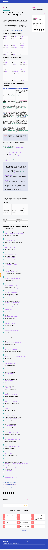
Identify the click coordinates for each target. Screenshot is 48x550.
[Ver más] (44, 13)
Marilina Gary (37, 18)
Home (3, 7)
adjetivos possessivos (23, 100)
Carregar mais (24, 531)
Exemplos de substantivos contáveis (37, 10)
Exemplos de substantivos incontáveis (38, 9)
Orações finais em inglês (9, 487)
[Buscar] (42, 1)
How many (4, 127)
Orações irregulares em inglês (10, 484)
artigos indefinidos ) (10, 99)
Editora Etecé (27, 546)
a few (4, 113)
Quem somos (33, 541)
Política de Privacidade (38, 541)
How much (17, 127)
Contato (44, 541)
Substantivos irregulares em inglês (16, 30)
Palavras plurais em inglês (9, 486)
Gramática (6, 7)
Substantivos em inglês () (10, 482)
